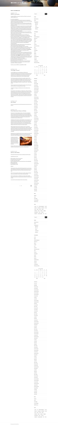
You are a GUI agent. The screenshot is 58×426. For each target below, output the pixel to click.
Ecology (35, 41)
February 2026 (36, 83)
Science (42, 212)
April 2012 (35, 344)
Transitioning (36, 27)
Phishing (36, 210)
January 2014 (36, 116)
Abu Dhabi (13, 102)
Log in (35, 400)
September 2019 (36, 98)
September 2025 (36, 291)
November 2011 (36, 350)
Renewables (36, 212)
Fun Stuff (35, 44)
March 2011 (35, 362)
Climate (36, 207)
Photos (35, 20)
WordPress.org (36, 201)
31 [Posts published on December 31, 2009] (42, 73)
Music (35, 47)
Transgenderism (36, 225)
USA (45, 213)
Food (35, 209)
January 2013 (36, 127)
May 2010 (35, 371)
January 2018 (36, 101)
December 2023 (36, 89)
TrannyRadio (29, 49)
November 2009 (36, 177)
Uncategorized (36, 264)
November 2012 (36, 130)
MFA (40, 209)
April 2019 (35, 100)
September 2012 (36, 133)
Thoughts (35, 59)
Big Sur (35, 243)
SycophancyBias (40, 213)
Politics (35, 255)
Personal (35, 252)
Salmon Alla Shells (15, 152)
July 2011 (35, 356)
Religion (35, 53)
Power (38, 210)
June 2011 (35, 154)
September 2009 (36, 180)
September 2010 (36, 163)
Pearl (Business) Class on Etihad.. (18, 111)
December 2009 (36, 175)
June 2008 (35, 187)
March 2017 (35, 103)
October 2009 (36, 178)
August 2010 (35, 368)
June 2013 (35, 122)
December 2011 (36, 145)
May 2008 (35, 189)
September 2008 (36, 183)
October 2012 (36, 335)
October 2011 (36, 148)
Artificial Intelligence (36, 36)
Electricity (43, 207)
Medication (36, 226)
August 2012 (35, 338)
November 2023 (36, 294)
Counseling (39, 207)
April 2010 (35, 169)
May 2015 (35, 109)
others (42, 209)
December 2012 (36, 332)
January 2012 (36, 347)
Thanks (36, 229)
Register (35, 195)
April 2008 (35, 190)
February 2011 (36, 160)
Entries (35, 198)
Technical (35, 261)
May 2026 (35, 80)
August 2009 (36, 181)
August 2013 (35, 121)
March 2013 (35, 329)
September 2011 (36, 353)
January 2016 (36, 107)
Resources (36, 24)
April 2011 (35, 157)
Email (46, 207)
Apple (35, 35)
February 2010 (36, 172)
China (46, 206)
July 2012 (35, 136)
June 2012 (35, 341)
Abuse (35, 33)
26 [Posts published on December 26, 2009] (46, 72)
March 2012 (35, 142)
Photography (35, 50)
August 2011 (35, 151)
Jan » (44, 278)
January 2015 (36, 112)
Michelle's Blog (18, 3)
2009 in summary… (15, 14)
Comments (36, 403)
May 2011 (35, 359)
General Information (36, 249)
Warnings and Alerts (36, 62)
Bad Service (35, 38)
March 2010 (35, 171)
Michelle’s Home (36, 222)
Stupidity (36, 213)
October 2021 (36, 92)
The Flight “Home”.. (15, 70)
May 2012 (35, 139)
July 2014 (35, 113)
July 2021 (35, 94)
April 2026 (35, 285)
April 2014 (35, 115)
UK (43, 213)
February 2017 (36, 104)
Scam (39, 212)
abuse (35, 206)
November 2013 (36, 118)
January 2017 (36, 106)
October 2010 (36, 365)
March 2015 (35, 110)
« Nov (37, 278)
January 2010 (36, 174)
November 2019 (36, 97)
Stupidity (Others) (36, 56)
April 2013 (35, 124)
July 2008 (35, 186)
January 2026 (36, 288)
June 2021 (35, 95)
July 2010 (35, 166)
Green (37, 209)
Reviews (35, 258)
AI (37, 206)
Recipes (42, 210)
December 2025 (36, 86)
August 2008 (36, 184)
